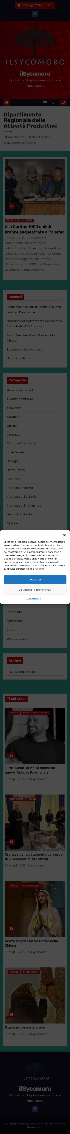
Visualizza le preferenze (35, 590)
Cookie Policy (33, 598)
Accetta (35, 579)
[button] (64, 535)
